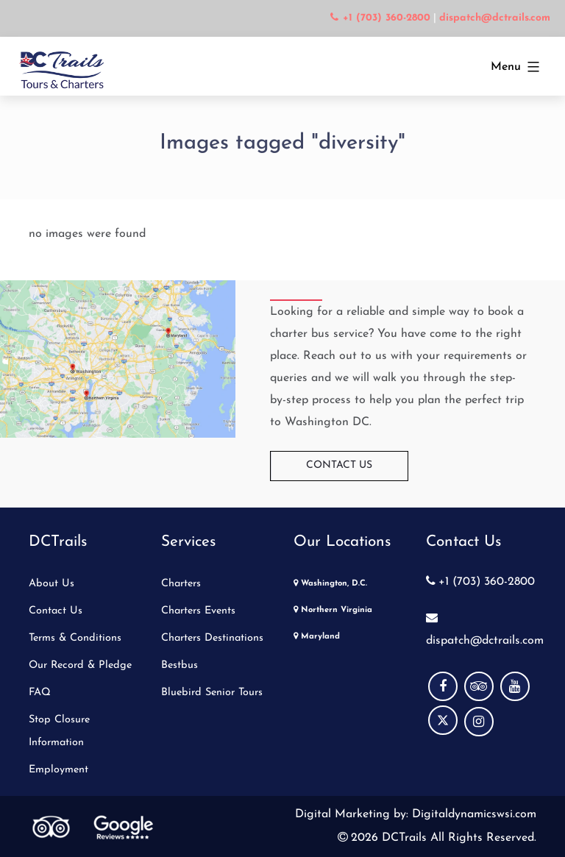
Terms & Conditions (75, 638)
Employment (58, 769)
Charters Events (198, 610)
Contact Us (339, 465)
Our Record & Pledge (80, 665)
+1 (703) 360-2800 (480, 582)
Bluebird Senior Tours (212, 692)
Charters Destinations (212, 638)
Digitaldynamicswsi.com (472, 814)
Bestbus (179, 665)
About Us (51, 583)
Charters (181, 583)
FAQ (40, 692)
